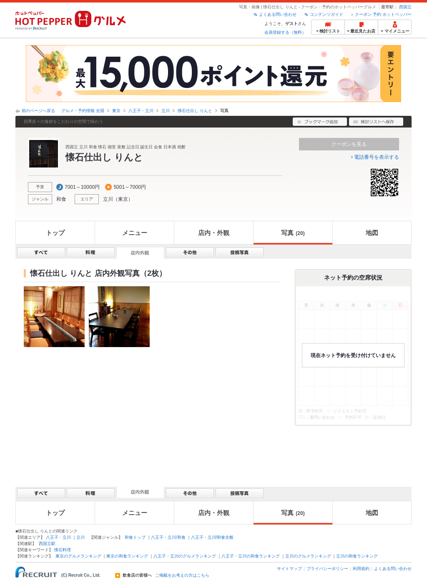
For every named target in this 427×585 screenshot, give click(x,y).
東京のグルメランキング (78, 556)
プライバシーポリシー (327, 568)
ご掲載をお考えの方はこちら (182, 575)
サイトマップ (289, 568)
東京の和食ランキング (127, 556)
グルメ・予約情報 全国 (82, 110)
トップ (55, 232)
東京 (116, 110)
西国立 (405, 7)
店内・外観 (213, 232)
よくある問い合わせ (277, 14)
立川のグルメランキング (308, 556)
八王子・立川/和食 (168, 537)
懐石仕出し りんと (195, 110)
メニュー (134, 232)
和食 (61, 199)
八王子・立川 (140, 110)
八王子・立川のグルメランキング (184, 556)
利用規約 (361, 568)
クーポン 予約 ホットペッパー (383, 14)
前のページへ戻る (38, 110)
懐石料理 (62, 550)
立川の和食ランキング (357, 556)
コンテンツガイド (326, 14)
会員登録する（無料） (285, 32)
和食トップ (135, 537)
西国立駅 (47, 543)
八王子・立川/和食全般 (212, 537)
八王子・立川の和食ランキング (250, 556)
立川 (165, 110)
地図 (372, 232)
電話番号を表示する (376, 157)
